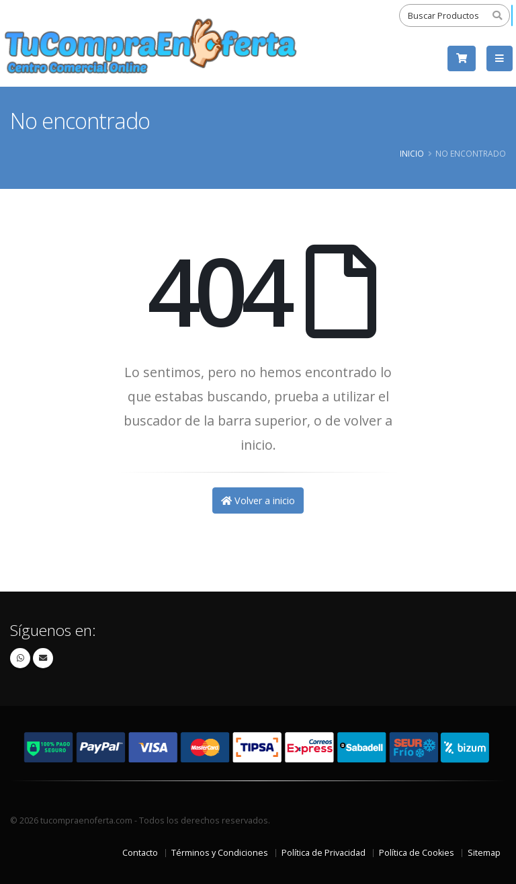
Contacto (140, 852)
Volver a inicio (258, 500)
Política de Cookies (416, 852)
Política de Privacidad (324, 852)
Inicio (412, 153)
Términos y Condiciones (219, 852)
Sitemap (484, 852)
